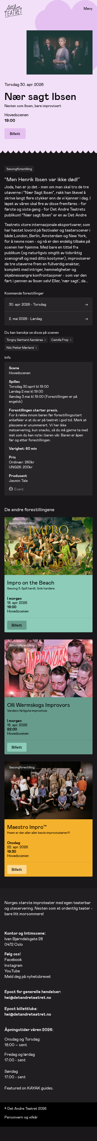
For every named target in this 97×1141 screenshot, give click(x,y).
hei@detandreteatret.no (27, 996)
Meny (88, 8)
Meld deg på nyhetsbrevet (27, 975)
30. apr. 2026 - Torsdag (27, 303)
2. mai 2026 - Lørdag (25, 317)
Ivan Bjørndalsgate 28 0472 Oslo (25, 937)
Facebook (13, 958)
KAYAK (33, 1086)
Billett (15, 133)
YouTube (12, 969)
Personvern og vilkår (21, 1116)
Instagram (13, 963)
